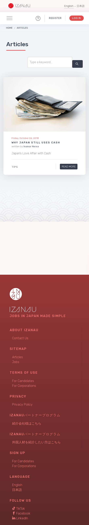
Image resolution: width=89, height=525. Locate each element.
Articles (22, 27)
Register (55, 18)
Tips (15, 166)
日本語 (81, 5)
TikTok (18, 508)
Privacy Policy (22, 404)
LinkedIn (20, 518)
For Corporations (24, 386)
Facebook (21, 513)
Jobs (15, 362)
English (68, 5)
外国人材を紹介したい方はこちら (36, 442)
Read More (69, 166)
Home (9, 27)
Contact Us (20, 338)
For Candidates (23, 381)
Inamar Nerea (31, 146)
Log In (76, 18)
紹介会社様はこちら (26, 423)
